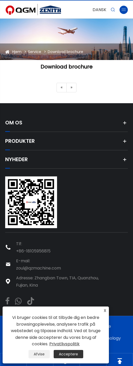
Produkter (20, 141)
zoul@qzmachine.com (38, 268)
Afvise (39, 354)
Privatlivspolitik (64, 344)
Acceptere (68, 354)
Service (34, 51)
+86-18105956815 (33, 251)
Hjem (17, 51)
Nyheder (16, 159)
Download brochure (65, 51)
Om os (13, 122)
